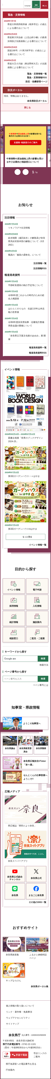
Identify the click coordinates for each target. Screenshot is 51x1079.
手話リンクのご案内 (40, 1051)
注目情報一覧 (40, 260)
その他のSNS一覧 (37, 898)
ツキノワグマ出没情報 (19, 224)
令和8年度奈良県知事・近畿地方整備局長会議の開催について (26, 320)
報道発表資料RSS (38, 349)
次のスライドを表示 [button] (26, 168)
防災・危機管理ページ (36, 81)
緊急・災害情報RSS (37, 77)
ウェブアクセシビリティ (18, 1014)
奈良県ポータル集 (39, 983)
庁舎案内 (10, 1066)
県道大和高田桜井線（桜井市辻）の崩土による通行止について (27, 26)
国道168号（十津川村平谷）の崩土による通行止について (26, 52)
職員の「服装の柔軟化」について (24, 251)
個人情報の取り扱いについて (20, 1002)
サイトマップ (12, 1020)
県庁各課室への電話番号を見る (21, 1060)
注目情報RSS (40, 265)
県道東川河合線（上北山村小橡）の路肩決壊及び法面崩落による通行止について (27, 39)
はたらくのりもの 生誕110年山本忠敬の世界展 (26, 307)
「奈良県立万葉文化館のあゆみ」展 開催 (27, 334)
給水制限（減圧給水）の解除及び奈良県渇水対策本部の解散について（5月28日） (26, 237)
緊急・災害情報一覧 (37, 74)
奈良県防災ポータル (37, 101)
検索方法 (44, 661)
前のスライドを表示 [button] (18, 168)
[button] (27, 4)
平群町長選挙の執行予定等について (25, 281)
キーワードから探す (16, 648)
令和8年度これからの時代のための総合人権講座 (26, 293)
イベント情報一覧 (37, 541)
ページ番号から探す (16, 668)
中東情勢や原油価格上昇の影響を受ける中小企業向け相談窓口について (24, 156)
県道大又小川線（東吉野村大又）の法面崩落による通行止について (27, 65)
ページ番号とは (40, 681)
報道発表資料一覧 (38, 344)
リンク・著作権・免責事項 (19, 1008)
